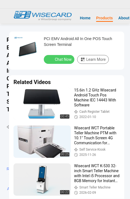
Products (104, 18)
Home (85, 18)
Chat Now (60, 59)
